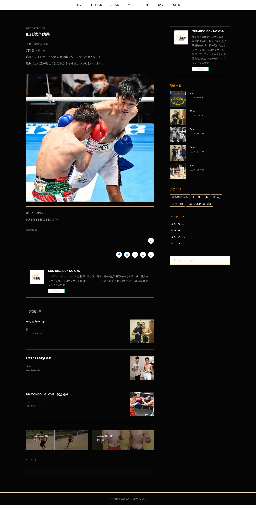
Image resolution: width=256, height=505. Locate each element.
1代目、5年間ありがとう (203, 92)
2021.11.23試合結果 (38, 358)
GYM (161, 5)
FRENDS (200, 197)
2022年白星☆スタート (202, 164)
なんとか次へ (197, 146)
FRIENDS (96, 5)
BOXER (176, 5)
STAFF (146, 5)
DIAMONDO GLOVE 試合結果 (47, 394)
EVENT (131, 5)
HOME (79, 5)
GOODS (114, 5)
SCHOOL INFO (199, 204)
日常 (177, 204)
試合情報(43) (32, 230)
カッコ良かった (36, 322)
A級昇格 (194, 128)
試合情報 (180, 197)
